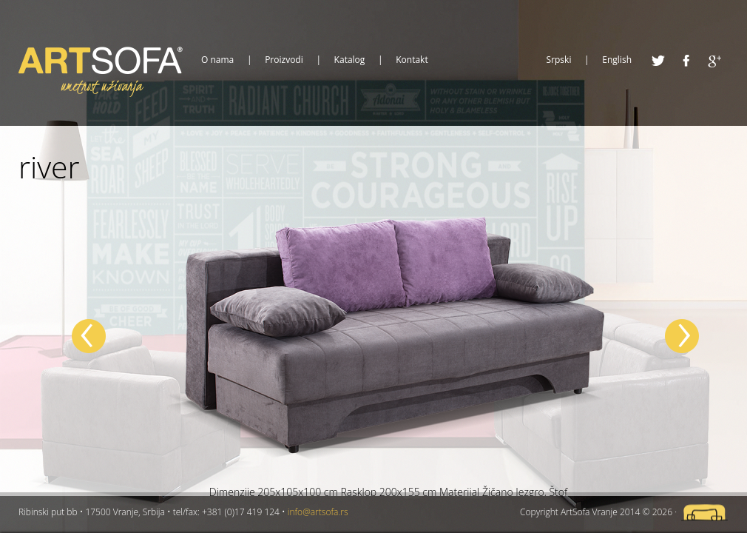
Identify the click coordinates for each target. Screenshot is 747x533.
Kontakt (411, 60)
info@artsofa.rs (318, 512)
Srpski (559, 60)
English (617, 60)
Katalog (349, 60)
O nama (217, 60)
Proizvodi (284, 60)
